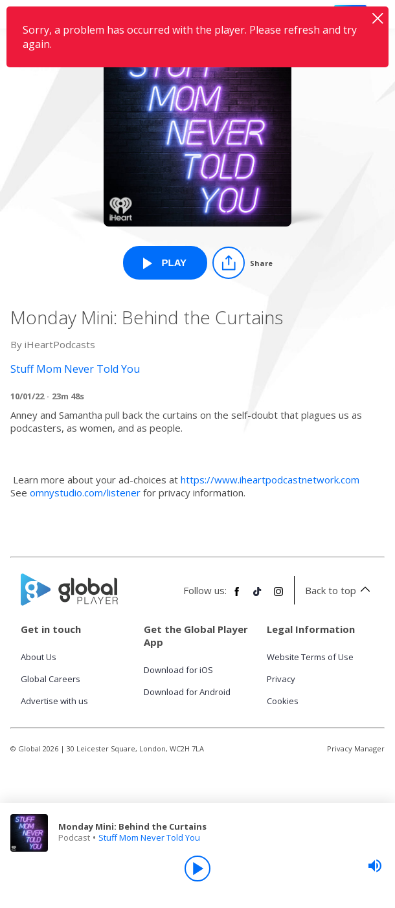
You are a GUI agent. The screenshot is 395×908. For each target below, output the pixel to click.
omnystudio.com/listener (85, 492)
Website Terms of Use (310, 657)
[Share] (242, 263)
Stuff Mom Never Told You (149, 837)
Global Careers (50, 679)
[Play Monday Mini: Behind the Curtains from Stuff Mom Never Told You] (165, 263)
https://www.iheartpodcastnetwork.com (270, 479)
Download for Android (187, 692)
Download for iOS (178, 670)
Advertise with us (54, 701)
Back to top (339, 590)
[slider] (375, 866)
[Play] (197, 868)
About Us (38, 657)
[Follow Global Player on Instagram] (278, 597)
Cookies (283, 701)
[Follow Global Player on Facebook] (237, 597)
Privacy (281, 679)
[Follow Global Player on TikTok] (258, 597)
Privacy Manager (356, 748)
